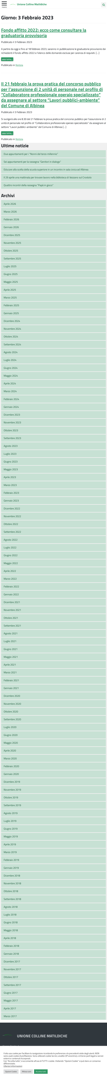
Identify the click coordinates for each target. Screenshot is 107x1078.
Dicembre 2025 (12, 235)
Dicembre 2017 (12, 961)
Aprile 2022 (10, 571)
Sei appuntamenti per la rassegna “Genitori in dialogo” (32, 161)
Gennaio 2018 (11, 953)
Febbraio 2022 (11, 586)
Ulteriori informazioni (13, 1066)
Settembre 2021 (12, 625)
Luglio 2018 (10, 914)
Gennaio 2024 (11, 407)
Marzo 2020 (10, 758)
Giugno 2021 (11, 649)
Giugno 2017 (11, 992)
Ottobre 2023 (11, 430)
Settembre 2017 (12, 985)
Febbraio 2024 (11, 399)
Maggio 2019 (11, 836)
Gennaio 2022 (11, 594)
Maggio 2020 (11, 742)
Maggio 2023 (11, 469)
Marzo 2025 (10, 297)
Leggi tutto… (7, 59)
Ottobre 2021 (11, 617)
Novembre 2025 (12, 242)
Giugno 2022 (11, 555)
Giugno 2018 (11, 922)
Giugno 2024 (11, 368)
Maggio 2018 (11, 930)
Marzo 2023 (10, 485)
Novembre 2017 (12, 969)
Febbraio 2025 (11, 305)
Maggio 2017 (11, 1000)
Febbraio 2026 (11, 219)
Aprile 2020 (10, 750)
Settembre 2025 (12, 258)
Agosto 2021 (11, 633)
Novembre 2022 (12, 516)
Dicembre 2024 (12, 321)
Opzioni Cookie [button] (11, 1071)
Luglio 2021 (10, 641)
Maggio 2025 (11, 281)
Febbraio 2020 (11, 766)
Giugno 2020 (11, 735)
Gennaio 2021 (11, 688)
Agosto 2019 (11, 813)
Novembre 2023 (12, 422)
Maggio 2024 (11, 375)
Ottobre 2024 (11, 336)
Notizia (19, 65)
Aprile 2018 (10, 938)
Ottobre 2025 (11, 250)
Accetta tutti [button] (41, 1071)
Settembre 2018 (12, 899)
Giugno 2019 (11, 828)
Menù (4, 7)
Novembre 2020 (12, 703)
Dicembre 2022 (12, 508)
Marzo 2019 (10, 852)
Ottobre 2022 (11, 524)
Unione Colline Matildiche (34, 4)
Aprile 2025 (10, 289)
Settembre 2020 (12, 719)
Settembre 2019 (12, 805)
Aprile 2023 (10, 477)
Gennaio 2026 (11, 227)
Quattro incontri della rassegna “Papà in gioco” (28, 185)
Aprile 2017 (10, 1008)
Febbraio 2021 (11, 680)
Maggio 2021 (11, 656)
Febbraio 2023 (11, 492)
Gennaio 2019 (11, 867)
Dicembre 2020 (12, 695)
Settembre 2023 (12, 438)
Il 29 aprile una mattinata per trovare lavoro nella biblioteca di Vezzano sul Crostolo (48, 177)
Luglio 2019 (10, 821)
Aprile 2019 (10, 844)
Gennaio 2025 (11, 313)
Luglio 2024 (10, 360)
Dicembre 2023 (12, 414)
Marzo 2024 (10, 391)
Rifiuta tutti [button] (26, 1071)
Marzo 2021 (10, 672)
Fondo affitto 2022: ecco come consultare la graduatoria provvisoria (43, 33)
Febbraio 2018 (11, 945)
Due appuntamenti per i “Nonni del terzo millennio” (31, 154)
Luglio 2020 (10, 727)
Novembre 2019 (12, 789)
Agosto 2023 (11, 446)
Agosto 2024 (11, 352)
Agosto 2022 (11, 539)
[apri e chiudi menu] (4, 3)
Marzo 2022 (10, 578)
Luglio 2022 (10, 547)
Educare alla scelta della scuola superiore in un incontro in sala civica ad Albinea (46, 169)
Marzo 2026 (10, 211)
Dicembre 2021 (12, 602)
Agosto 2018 (11, 906)
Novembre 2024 (12, 328)
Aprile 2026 (10, 203)
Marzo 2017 (10, 1016)
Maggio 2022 (11, 563)
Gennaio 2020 (11, 774)
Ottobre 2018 (11, 891)
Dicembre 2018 (12, 875)
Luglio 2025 (10, 266)
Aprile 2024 (10, 383)
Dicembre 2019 (12, 781)
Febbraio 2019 (11, 860)
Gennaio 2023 (11, 500)
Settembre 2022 (12, 531)
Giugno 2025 (11, 274)
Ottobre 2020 (11, 711)
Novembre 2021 (12, 610)
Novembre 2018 (12, 883)
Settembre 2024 (12, 344)
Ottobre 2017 (11, 977)
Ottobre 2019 (11, 797)
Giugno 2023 (11, 461)
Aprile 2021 (10, 664)
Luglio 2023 (10, 453)
